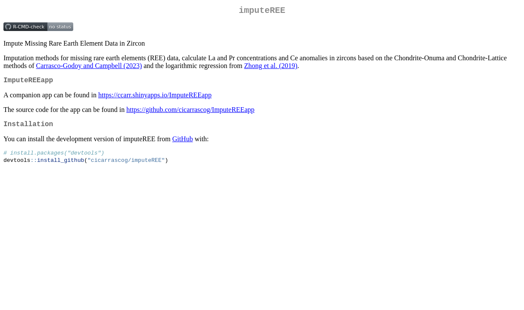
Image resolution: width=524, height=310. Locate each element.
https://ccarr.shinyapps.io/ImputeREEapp (155, 98)
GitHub (182, 144)
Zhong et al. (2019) (271, 67)
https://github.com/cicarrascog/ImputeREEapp (190, 113)
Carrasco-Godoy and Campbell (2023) (89, 67)
